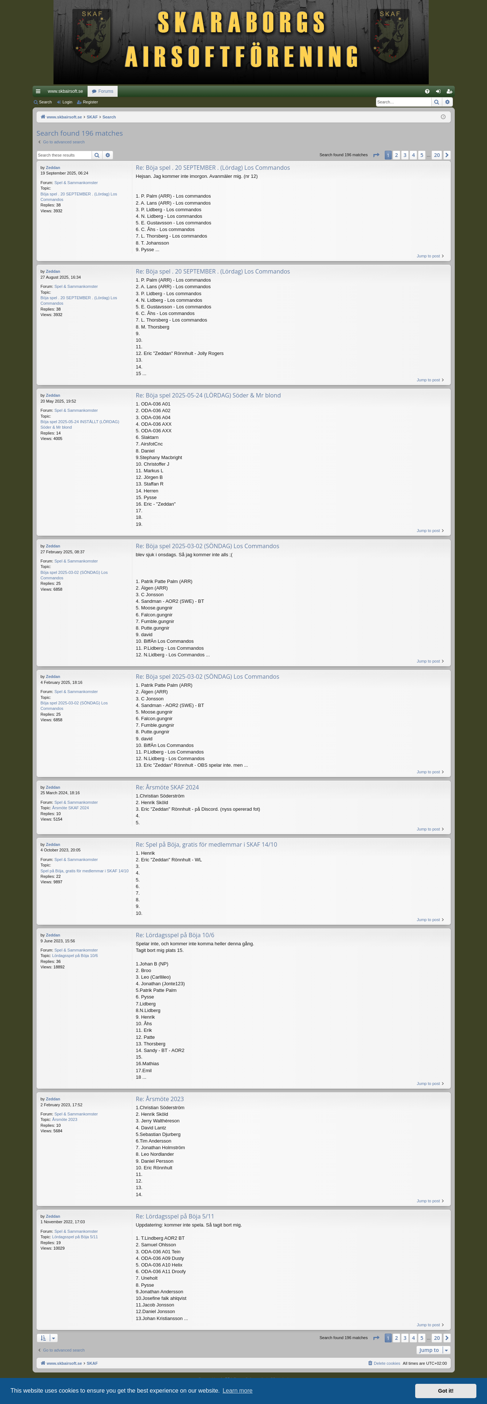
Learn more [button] (237, 1390)
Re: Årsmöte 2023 (160, 1099)
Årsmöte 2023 (64, 1119)
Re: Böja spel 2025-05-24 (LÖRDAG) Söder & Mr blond (208, 395)
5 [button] (421, 154)
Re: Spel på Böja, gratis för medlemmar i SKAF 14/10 (206, 844)
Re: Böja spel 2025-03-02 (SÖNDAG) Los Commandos (208, 546)
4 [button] (413, 154)
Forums (106, 91)
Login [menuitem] (439, 93)
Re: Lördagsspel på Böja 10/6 (175, 935)
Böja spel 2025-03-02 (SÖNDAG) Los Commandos (74, 575)
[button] (375, 155)
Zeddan (53, 167)
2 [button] (396, 154)
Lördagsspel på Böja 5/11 (75, 1237)
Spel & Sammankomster (76, 182)
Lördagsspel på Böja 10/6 (75, 955)
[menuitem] (427, 91)
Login (67, 102)
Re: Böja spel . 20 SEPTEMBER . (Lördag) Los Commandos (213, 167)
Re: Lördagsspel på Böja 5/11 (175, 1216)
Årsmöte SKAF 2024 (70, 808)
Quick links (40, 93)
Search (45, 102)
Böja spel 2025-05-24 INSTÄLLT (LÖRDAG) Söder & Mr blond (80, 424)
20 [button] (437, 154)
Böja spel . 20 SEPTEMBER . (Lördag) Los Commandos (79, 197)
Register (90, 102)
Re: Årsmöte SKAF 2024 (167, 787)
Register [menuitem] (450, 93)
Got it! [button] (446, 1391)
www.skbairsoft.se (65, 91)
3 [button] (404, 154)
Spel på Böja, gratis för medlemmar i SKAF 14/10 (85, 871)
